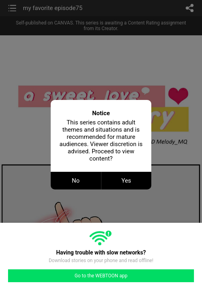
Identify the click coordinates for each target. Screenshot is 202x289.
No (76, 180)
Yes (126, 180)
